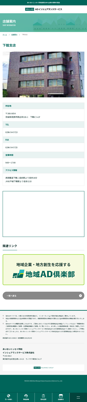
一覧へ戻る (11, 295)
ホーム (5, 34)
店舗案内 (14, 34)
